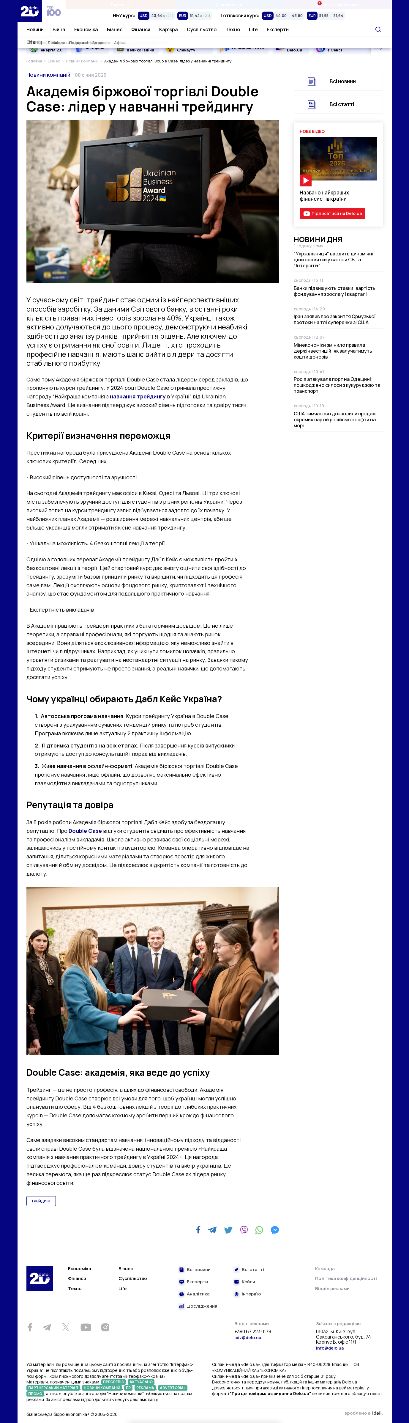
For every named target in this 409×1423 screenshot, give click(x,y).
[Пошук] (378, 29)
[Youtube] (86, 1327)
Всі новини (343, 81)
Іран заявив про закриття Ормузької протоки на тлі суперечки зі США (334, 319)
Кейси (248, 1281)
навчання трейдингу (138, 396)
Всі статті (342, 104)
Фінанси (140, 29)
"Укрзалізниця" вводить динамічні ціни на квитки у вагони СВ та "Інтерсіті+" (333, 259)
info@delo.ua (330, 1348)
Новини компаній (48, 74)
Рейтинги (120, 4)
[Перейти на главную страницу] (30, 11)
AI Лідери (95, 48)
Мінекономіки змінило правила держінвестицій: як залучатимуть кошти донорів (333, 351)
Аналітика (198, 1294)
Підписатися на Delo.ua (337, 213)
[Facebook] (198, 1230)
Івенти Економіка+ (337, 4)
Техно (232, 29)
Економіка (86, 29)
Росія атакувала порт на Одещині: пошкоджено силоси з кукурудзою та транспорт (337, 385)
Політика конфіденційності (346, 1278)
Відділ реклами (332, 1288)
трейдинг (41, 1201)
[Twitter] (228, 1230)
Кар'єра (168, 29)
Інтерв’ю (251, 1294)
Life (253, 29)
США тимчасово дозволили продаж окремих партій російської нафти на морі (335, 419)
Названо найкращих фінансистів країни (324, 195)
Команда (325, 1268)
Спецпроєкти (228, 4)
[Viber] (244, 1230)
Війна (59, 29)
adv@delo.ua (247, 1337)
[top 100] (54, 11)
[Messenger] (275, 1230)
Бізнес (114, 29)
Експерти (278, 29)
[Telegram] (212, 1230)
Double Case (85, 830)
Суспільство (202, 29)
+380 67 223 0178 (252, 1331)
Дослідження (202, 1306)
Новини (35, 29)
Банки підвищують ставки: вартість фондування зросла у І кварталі (334, 291)
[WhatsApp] (259, 1230)
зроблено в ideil (363, 1413)
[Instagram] (105, 1327)
